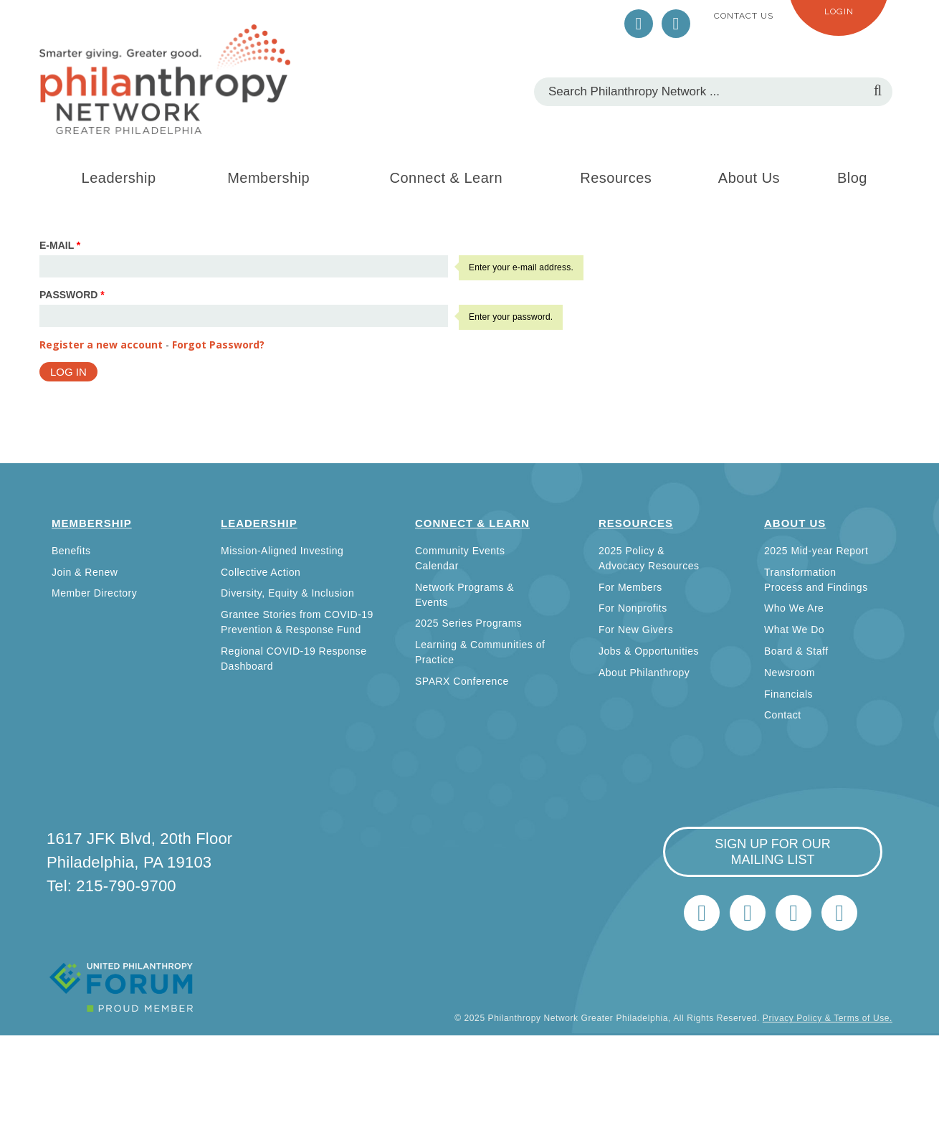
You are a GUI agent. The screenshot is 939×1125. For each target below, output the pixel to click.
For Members (630, 587)
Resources (616, 178)
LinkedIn (676, 23)
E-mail (59, 245)
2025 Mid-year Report (816, 550)
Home (839, 913)
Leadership (119, 178)
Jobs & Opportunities (649, 651)
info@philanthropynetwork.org (793, 913)
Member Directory (94, 593)
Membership (268, 178)
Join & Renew (85, 572)
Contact (782, 715)
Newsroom (789, 672)
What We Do (794, 629)
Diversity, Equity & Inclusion (287, 593)
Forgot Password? (218, 344)
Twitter (638, 23)
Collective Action (260, 572)
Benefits (71, 550)
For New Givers (636, 629)
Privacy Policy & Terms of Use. (827, 1018)
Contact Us (743, 16)
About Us (749, 178)
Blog (852, 178)
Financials (788, 694)
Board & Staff (796, 651)
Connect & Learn (446, 178)
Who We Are (794, 608)
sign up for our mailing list (773, 852)
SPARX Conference (462, 681)
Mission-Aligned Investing (282, 550)
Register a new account (101, 344)
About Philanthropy (644, 672)
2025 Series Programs (468, 623)
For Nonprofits (633, 608)
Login (839, 11)
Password (72, 294)
